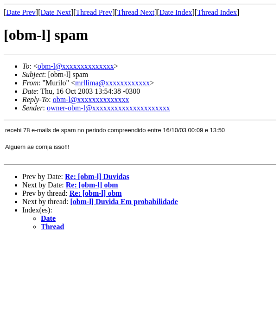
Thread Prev (94, 12)
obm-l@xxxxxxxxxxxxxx (76, 66)
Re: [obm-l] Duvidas (97, 176)
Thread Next (135, 12)
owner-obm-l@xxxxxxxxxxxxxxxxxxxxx (108, 108)
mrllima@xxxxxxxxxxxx (112, 83)
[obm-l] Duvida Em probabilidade (124, 202)
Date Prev (21, 12)
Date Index (175, 12)
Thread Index (217, 12)
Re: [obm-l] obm (92, 185)
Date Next (56, 12)
